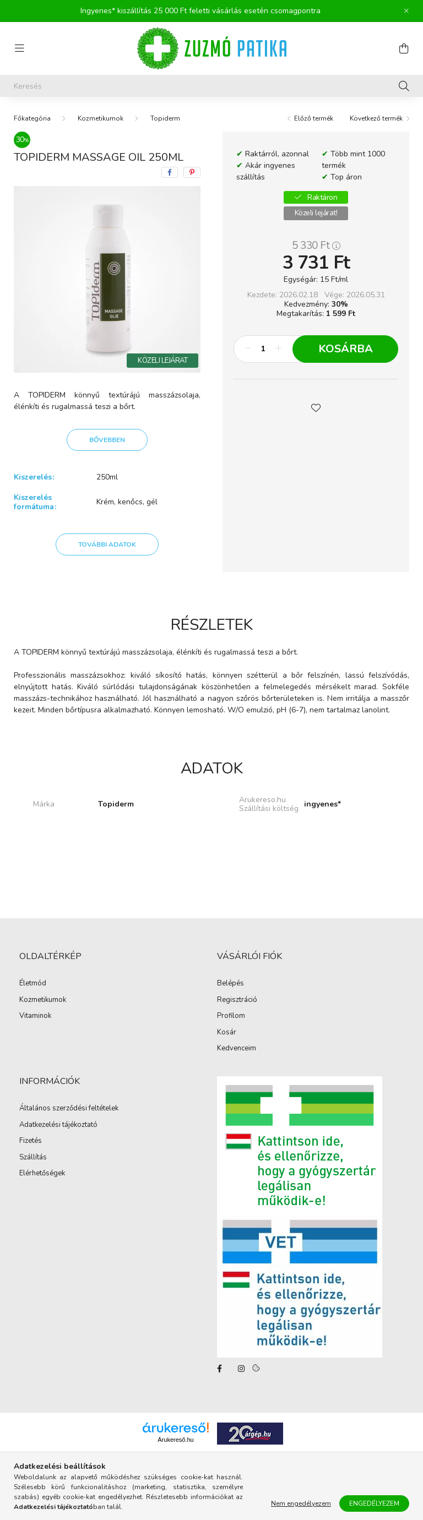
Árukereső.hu (175, 1439)
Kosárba (345, 348)
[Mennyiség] (263, 349)
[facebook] (169, 172)
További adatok (107, 544)
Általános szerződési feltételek (68, 1108)
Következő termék (376, 118)
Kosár (226, 1032)
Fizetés (30, 1141)
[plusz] (278, 349)
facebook (219, 1369)
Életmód (32, 983)
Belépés (230, 983)
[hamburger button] (19, 48)
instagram (241, 1369)
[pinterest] (191, 172)
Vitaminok (35, 1016)
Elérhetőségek (42, 1173)
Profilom (231, 1016)
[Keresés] (211, 86)
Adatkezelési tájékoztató (58, 1125)
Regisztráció (237, 1000)
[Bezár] (406, 11)
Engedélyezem (374, 1504)
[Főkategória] (32, 118)
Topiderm (165, 118)
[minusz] (248, 349)
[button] (316, 407)
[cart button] (404, 48)
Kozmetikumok (100, 118)
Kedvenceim (236, 1048)
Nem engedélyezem (301, 1504)
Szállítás (33, 1157)
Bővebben (107, 439)
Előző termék (313, 118)
